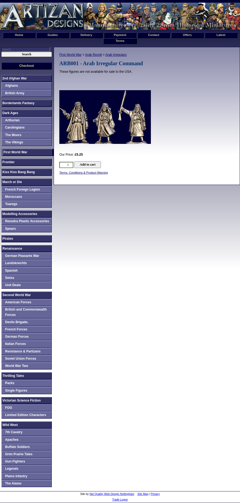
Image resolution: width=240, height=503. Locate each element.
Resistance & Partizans (23, 351)
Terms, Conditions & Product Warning (83, 172)
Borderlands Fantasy (18, 103)
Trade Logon (120, 499)
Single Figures (16, 390)
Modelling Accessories (19, 214)
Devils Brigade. (16, 322)
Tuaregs (11, 204)
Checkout (26, 66)
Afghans (11, 86)
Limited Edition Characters (25, 415)
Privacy (155, 494)
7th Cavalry (14, 432)
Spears (10, 229)
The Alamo (13, 483)
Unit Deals (13, 285)
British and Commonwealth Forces (26, 312)
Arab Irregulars (115, 55)
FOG (8, 408)
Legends (11, 469)
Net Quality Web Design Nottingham (111, 494)
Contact (153, 35)
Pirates (7, 238)
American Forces (18, 302)
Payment (120, 35)
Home (19, 35)
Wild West (10, 425)
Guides (53, 35)
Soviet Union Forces (20, 358)
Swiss (9, 278)
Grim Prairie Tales (18, 454)
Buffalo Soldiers (17, 447)
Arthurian (12, 120)
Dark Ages (10, 113)
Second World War (16, 295)
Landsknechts (16, 263)
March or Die (12, 182)
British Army (14, 93)
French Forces (16, 329)
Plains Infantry (16, 476)
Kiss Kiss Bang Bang (18, 172)
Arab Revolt (93, 55)
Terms (120, 40)
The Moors (13, 135)
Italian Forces (15, 344)
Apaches (12, 440)
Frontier (8, 162)
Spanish (11, 270)
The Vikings (14, 142)
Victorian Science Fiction (21, 400)
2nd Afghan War (14, 78)
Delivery (86, 35)
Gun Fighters (15, 461)
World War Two (16, 366)
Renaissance (12, 248)
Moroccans (13, 197)
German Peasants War (22, 256)
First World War (70, 55)
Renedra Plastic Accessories (27, 221)
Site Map (142, 494)
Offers (187, 35)
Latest (221, 35)
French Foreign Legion (22, 189)
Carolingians (15, 127)
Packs (9, 383)
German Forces (17, 336)
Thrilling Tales (13, 376)
